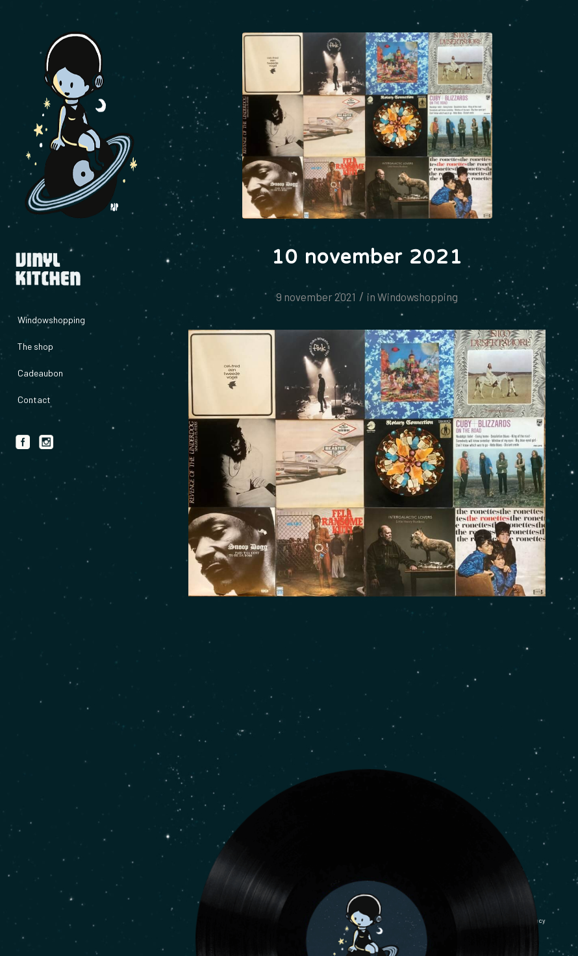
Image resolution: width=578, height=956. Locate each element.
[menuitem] (78, 320)
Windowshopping (417, 296)
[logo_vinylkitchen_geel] (78, 126)
